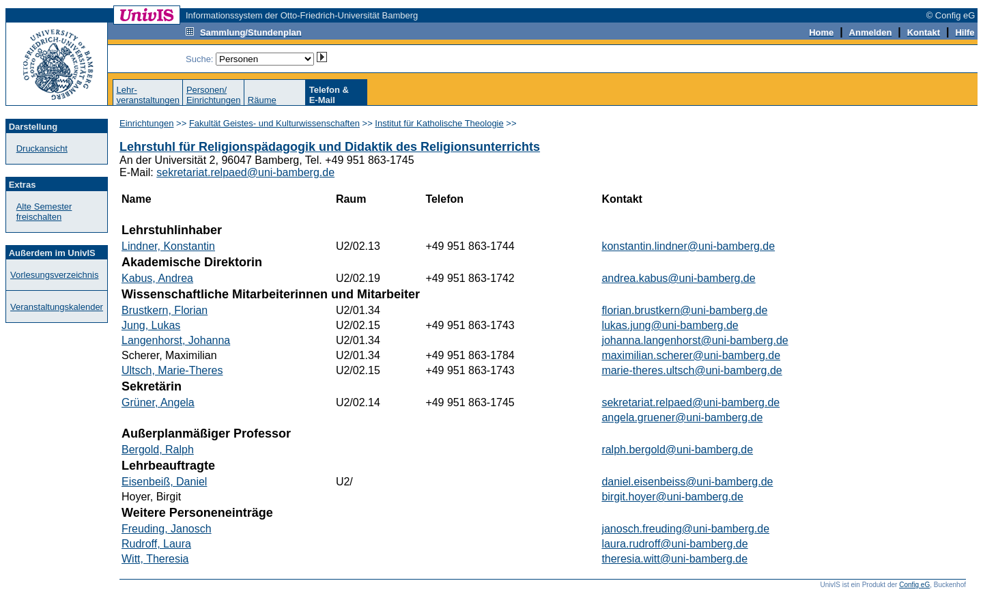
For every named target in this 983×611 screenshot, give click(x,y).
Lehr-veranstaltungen (148, 95)
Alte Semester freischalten (44, 211)
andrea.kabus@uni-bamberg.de (678, 278)
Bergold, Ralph (158, 449)
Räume (262, 100)
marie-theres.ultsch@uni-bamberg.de (691, 370)
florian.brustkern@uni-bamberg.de (684, 310)
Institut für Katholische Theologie (439, 123)
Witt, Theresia (155, 559)
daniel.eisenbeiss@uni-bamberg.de (687, 481)
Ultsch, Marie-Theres (172, 370)
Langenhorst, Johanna (176, 340)
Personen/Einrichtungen (213, 95)
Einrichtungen (146, 123)
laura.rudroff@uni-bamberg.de (674, 544)
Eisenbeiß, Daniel (164, 481)
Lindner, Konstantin (168, 246)
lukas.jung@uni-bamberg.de (669, 325)
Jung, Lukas (151, 325)
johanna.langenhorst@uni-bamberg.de (694, 340)
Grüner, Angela (158, 402)
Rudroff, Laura (156, 544)
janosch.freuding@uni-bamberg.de (685, 529)
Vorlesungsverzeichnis (54, 275)
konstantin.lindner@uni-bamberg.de (688, 246)
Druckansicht (42, 148)
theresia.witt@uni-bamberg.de (674, 559)
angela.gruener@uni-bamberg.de (682, 417)
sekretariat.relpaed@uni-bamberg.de (245, 172)
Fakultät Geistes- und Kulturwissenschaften (274, 123)
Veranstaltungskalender (56, 307)
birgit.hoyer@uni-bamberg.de (672, 496)
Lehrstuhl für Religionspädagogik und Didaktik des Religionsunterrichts (329, 147)
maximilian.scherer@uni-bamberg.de (690, 355)
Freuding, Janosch (167, 529)
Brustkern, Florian (165, 310)
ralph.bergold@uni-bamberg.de (677, 449)
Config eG (914, 584)
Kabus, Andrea (157, 278)
